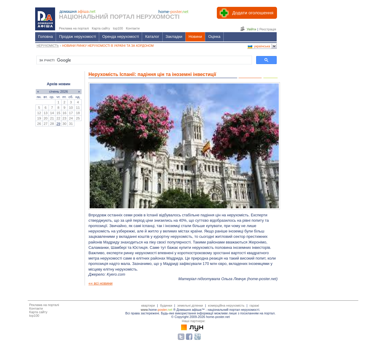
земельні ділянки (190, 305)
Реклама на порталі (44, 305)
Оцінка (214, 36)
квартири (148, 305)
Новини (195, 36)
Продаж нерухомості (77, 36)
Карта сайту (38, 312)
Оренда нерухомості (120, 36)
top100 (34, 315)
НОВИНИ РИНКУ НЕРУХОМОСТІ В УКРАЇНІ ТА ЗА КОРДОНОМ (108, 45)
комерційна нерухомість (226, 305)
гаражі (254, 305)
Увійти (251, 29)
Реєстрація (267, 29)
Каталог (152, 36)
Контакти (36, 308)
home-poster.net (262, 279)
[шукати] (143, 60)
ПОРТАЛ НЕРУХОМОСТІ (145, 16)
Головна (45, 36)
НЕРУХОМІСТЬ (48, 45)
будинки (166, 305)
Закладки (174, 36)
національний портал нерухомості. (234, 309)
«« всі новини (100, 283)
